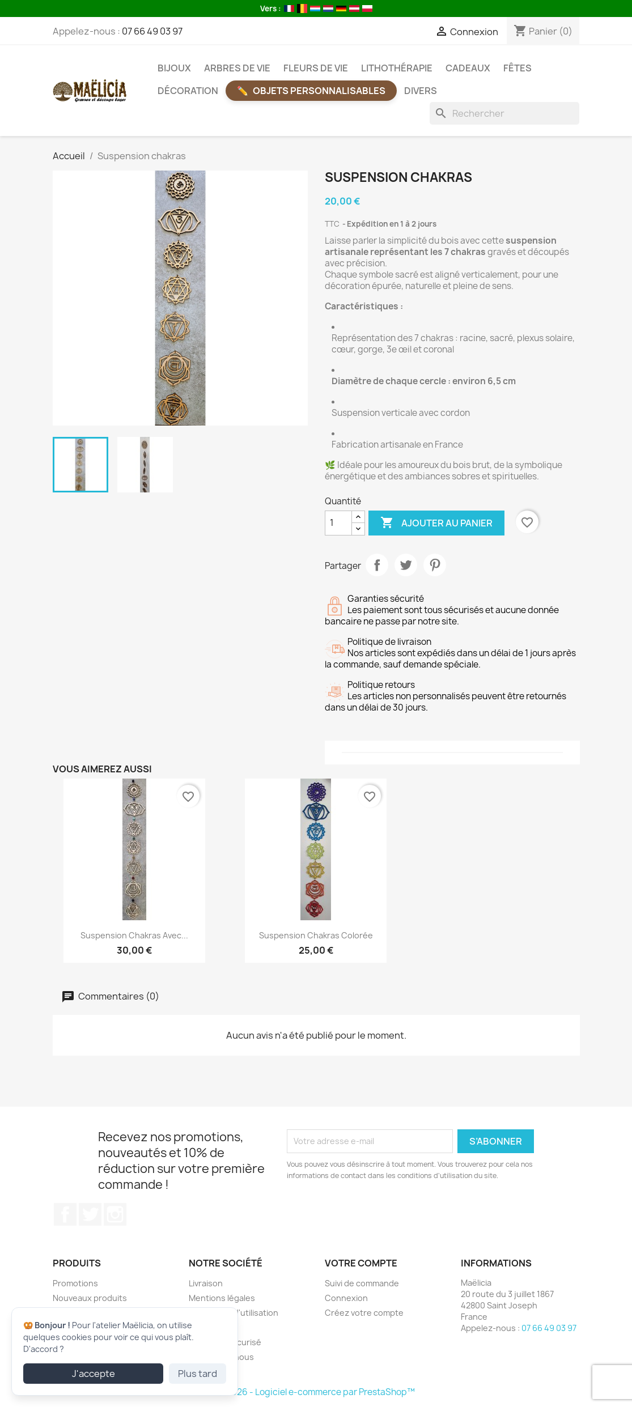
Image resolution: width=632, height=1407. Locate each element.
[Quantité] (338, 523)
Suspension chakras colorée (316, 935)
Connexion (346, 1298)
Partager (377, 565)
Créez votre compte (364, 1312)
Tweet (406, 565)
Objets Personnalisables (319, 90)
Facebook (65, 1214)
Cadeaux (468, 68)
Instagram (115, 1214)
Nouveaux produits (90, 1298)
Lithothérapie (396, 68)
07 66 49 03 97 (152, 31)
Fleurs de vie (315, 68)
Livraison (206, 1283)
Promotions (75, 1283)
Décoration (188, 90)
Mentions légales (222, 1298)
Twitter (90, 1214)
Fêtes (517, 68)
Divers (420, 90)
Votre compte (361, 1263)
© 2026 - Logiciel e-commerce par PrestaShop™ (316, 1392)
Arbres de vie (237, 68)
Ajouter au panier (436, 523)
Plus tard (197, 1373)
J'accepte (93, 1373)
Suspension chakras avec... (134, 935)
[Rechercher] (504, 113)
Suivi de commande (362, 1283)
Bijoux (174, 68)
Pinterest (434, 565)
